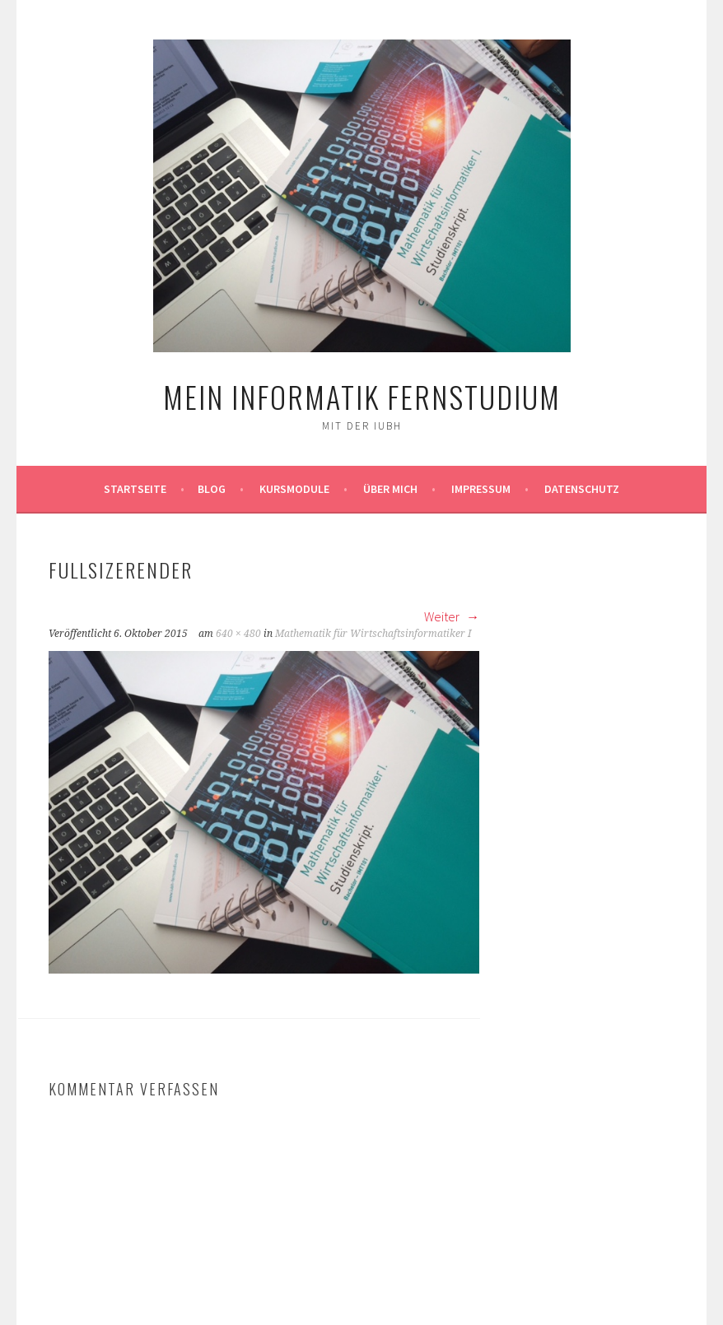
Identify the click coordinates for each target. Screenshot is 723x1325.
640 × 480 (238, 633)
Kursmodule (294, 488)
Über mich (390, 488)
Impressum (481, 488)
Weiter (451, 616)
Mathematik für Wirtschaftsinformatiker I (373, 633)
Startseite (135, 488)
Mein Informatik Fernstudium (362, 396)
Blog (212, 488)
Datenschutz (581, 488)
